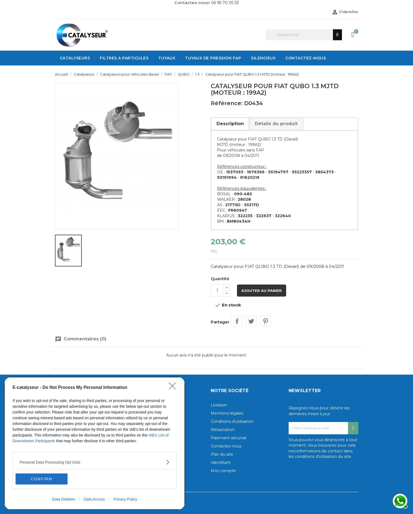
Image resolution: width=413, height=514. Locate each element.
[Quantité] (217, 291)
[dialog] (94, 443)
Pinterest (265, 321)
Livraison (219, 405)
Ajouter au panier (261, 290)
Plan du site (222, 454)
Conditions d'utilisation (232, 421)
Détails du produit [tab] (276, 123)
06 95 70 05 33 (225, 2)
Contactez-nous (226, 446)
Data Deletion (63, 499)
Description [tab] (230, 123)
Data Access (94, 499)
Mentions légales (227, 413)
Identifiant (221, 462)
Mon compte (223, 470)
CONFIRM (41, 479)
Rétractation (223, 429)
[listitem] (94, 462)
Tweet (251, 321)
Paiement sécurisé (229, 437)
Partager (237, 321)
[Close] (174, 388)
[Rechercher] (304, 34)
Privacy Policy (125, 499)
